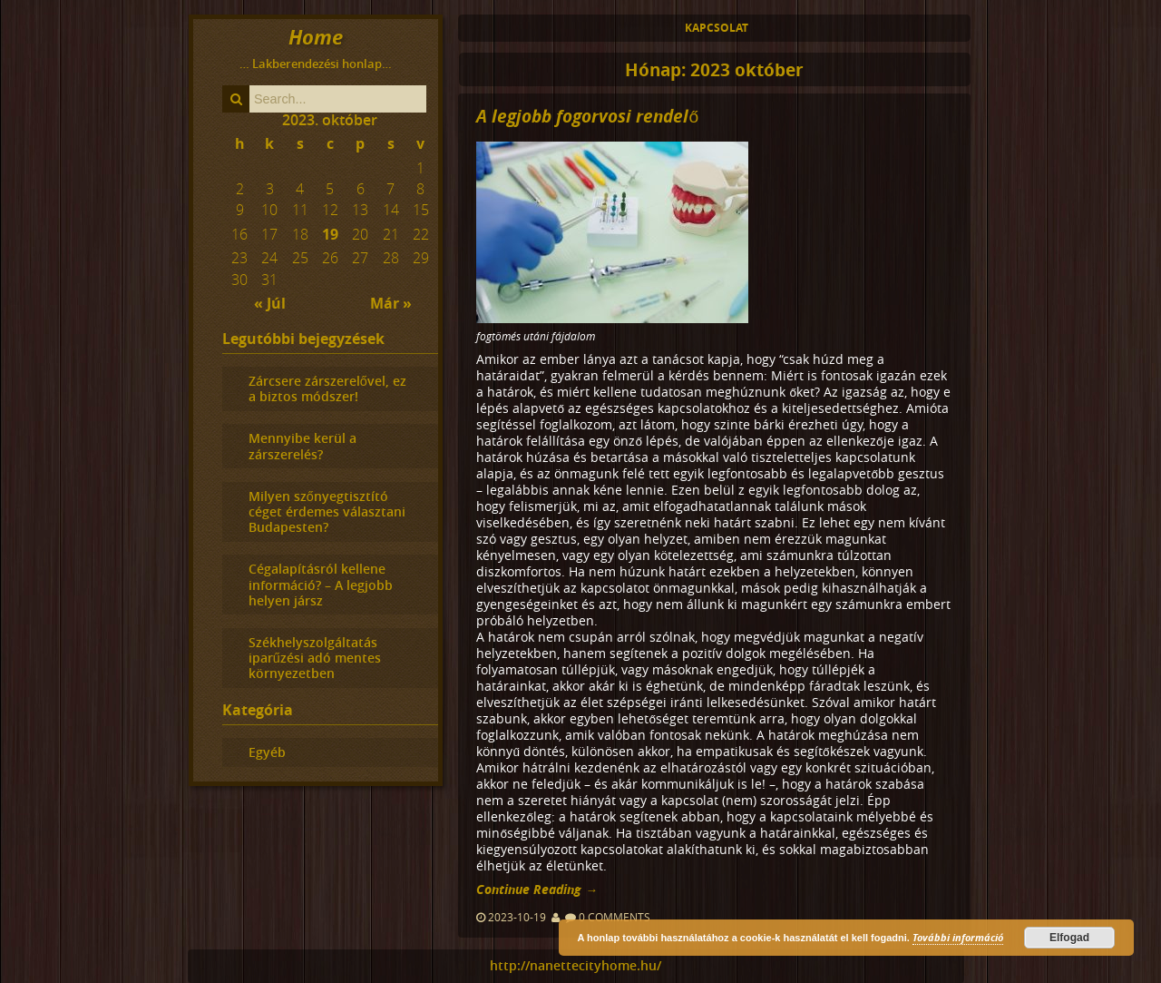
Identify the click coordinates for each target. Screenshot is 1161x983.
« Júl (270, 303)
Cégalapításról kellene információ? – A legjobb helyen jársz (321, 584)
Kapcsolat (716, 27)
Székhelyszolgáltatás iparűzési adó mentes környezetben (315, 658)
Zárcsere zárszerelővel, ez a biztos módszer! (327, 388)
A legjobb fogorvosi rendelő (587, 115)
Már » (391, 303)
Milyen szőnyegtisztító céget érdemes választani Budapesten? (327, 511)
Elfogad (1069, 937)
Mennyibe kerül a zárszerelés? (302, 445)
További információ (957, 937)
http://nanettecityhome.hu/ (575, 966)
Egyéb (267, 752)
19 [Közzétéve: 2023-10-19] (330, 234)
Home (315, 37)
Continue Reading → (537, 889)
